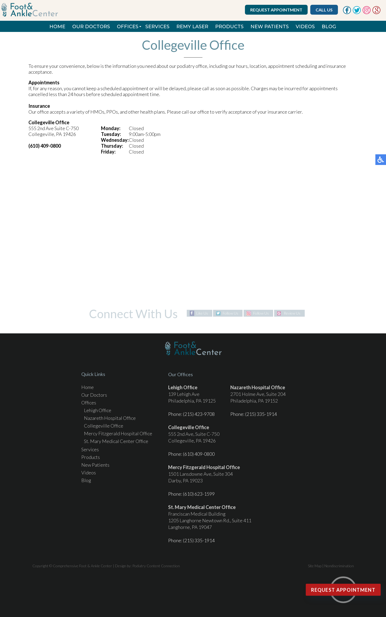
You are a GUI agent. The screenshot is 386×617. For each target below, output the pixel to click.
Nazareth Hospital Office (110, 418)
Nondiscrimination (339, 566)
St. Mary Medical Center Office (116, 441)
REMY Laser (192, 27)
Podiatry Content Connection (156, 566)
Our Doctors (91, 27)
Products (229, 27)
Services (157, 27)
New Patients (270, 27)
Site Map (314, 566)
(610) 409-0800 (199, 454)
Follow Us (230, 313)
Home (57, 27)
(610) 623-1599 (199, 494)
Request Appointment (276, 9)
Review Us (292, 313)
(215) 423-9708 (199, 414)
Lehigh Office (97, 410)
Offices (127, 27)
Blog (329, 27)
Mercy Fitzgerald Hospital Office (118, 433)
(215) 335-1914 (261, 414)
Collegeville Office (103, 426)
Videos (305, 27)
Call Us (324, 9)
